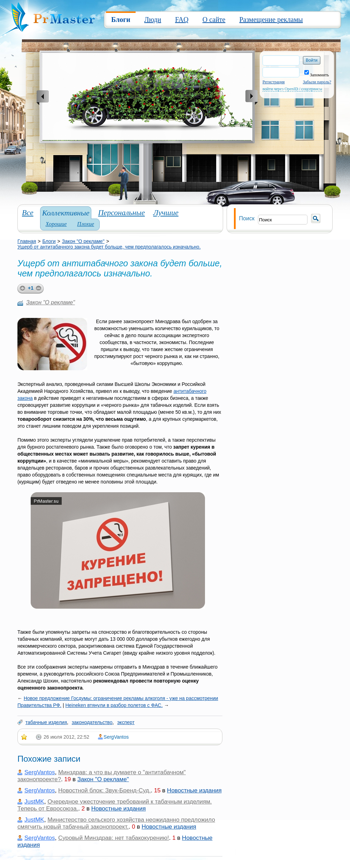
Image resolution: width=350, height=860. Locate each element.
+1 (30, 288)
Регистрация (273, 81)
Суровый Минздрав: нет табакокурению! (113, 838)
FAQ (182, 19)
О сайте (214, 19)
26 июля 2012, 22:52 (66, 737)
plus (21, 289)
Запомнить (316, 75)
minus (40, 289)
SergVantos (116, 737)
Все (27, 212)
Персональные (121, 212)
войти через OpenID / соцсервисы (292, 88)
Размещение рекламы (271, 19)
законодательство (92, 722)
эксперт (126, 722)
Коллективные (66, 212)
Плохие (85, 224)
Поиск (246, 218)
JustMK (34, 801)
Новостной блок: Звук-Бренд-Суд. (104, 790)
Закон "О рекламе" (83, 241)
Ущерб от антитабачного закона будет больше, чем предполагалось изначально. (109, 247)
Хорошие (56, 224)
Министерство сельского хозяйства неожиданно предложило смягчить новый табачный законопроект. (116, 823)
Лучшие (165, 212)
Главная (26, 241)
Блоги (120, 19)
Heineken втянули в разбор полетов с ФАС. (113, 705)
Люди (152, 19)
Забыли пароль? (317, 81)
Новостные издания (194, 790)
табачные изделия (46, 722)
